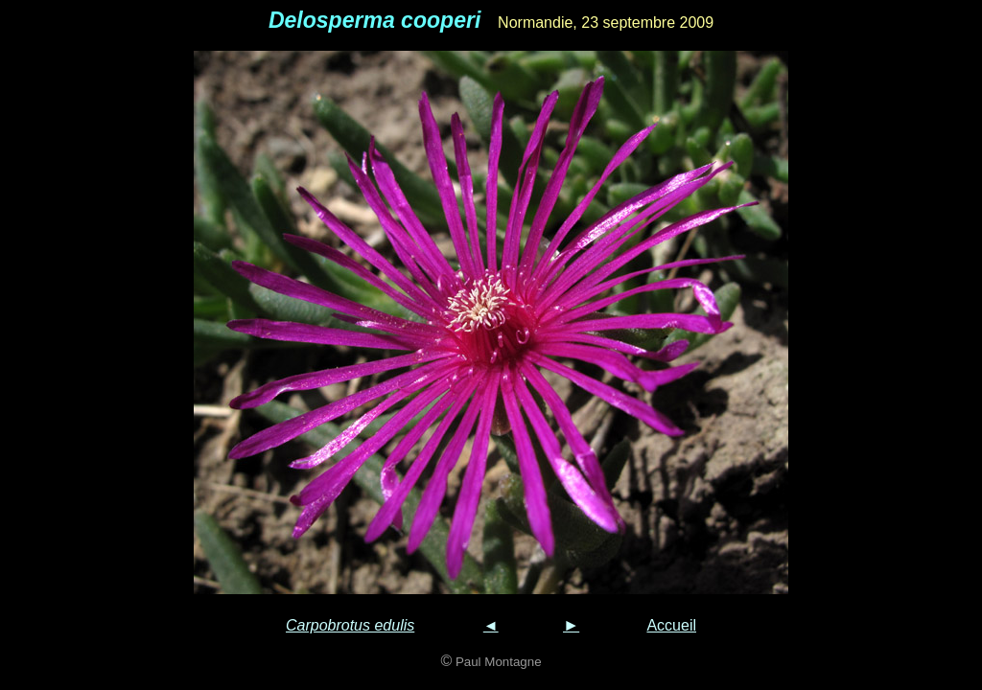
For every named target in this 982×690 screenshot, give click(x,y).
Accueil (671, 625)
